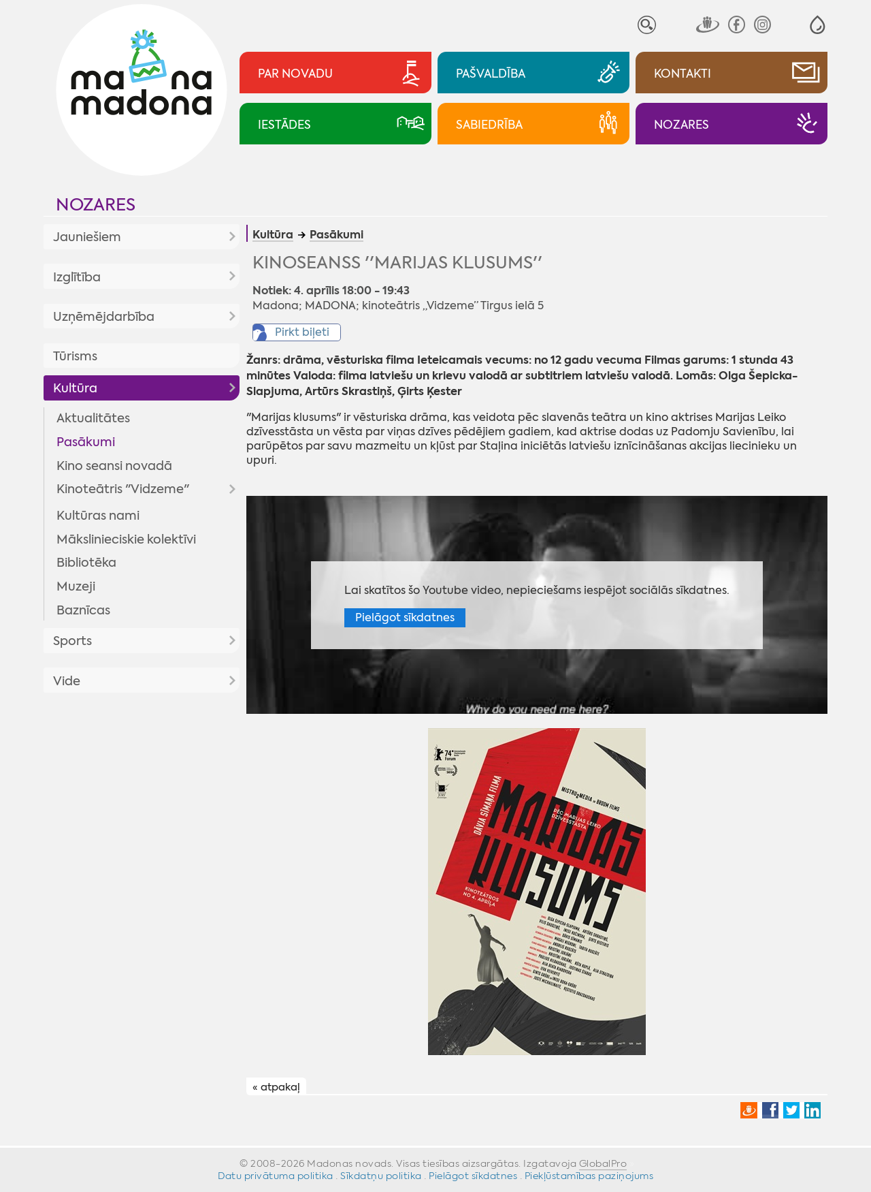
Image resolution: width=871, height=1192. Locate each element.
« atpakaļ (276, 1087)
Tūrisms (75, 356)
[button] (817, 25)
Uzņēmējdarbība (103, 317)
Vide (66, 681)
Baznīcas (83, 610)
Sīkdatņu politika (381, 1176)
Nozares (95, 204)
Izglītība (77, 277)
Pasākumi (85, 442)
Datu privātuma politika (275, 1176)
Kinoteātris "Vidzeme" (122, 489)
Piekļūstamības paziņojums (589, 1176)
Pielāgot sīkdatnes (405, 617)
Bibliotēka (86, 562)
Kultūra (75, 388)
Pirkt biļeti (302, 332)
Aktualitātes (93, 418)
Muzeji (75, 586)
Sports (72, 641)
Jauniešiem (87, 237)
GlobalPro (603, 1163)
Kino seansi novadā (114, 466)
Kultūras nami (97, 515)
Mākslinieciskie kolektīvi (126, 539)
